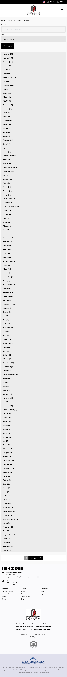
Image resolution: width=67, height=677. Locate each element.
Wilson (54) (7, 226)
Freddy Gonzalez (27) (10, 410)
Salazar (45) (7, 269)
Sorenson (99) (7, 109)
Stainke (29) (7, 386)
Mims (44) (6, 273)
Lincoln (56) (7, 214)
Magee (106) (7, 93)
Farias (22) (6, 492)
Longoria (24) (7, 464)
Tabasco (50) (7, 245)
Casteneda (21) (8, 503)
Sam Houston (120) (9, 77)
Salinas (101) (7, 97)
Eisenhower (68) (8, 171)
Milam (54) (6, 222)
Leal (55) (6, 218)
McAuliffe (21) (8, 507)
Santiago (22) (7, 472)
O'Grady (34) (7, 339)
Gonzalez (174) (8, 62)
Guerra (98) (6, 113)
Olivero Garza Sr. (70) (10, 167)
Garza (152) (7, 66)
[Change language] (44, 1)
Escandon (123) (8, 73)
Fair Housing (47, 629)
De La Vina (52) (8, 238)
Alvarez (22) (7, 488)
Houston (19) (7, 539)
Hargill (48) (7, 249)
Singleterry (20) (8, 527)
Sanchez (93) (7, 124)
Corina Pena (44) (8, 277)
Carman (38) (7, 312)
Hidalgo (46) (7, 257)
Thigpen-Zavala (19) (9, 535)
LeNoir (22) (6, 476)
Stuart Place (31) (8, 367)
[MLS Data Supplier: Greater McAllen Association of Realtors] (33, 661)
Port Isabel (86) (8, 140)
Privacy (18, 629)
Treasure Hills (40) (9, 304)
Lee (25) (5, 441)
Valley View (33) (8, 343)
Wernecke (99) (8, 105)
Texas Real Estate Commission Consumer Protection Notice (33, 626)
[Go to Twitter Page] (17, 568)
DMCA (30, 629)
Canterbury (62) (8, 202)
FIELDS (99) (7, 101)
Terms (24, 629)
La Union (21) (7, 515)
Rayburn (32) (7, 355)
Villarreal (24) (7, 449)
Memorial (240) (8, 54)
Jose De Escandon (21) (10, 519)
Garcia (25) (6, 425)
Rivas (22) (6, 484)
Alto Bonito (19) (8, 546)
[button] (7, 46)
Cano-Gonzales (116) (10, 85)
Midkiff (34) (7, 331)
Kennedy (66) (7, 179)
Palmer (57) (7, 210)
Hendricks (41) (8, 292)
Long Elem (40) (8, 296)
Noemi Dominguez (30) (10, 374)
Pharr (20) (6, 531)
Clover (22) (6, 500)
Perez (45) (6, 265)
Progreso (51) (7, 242)
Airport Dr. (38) (8, 308)
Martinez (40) (7, 300)
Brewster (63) (7, 191)
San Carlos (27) (8, 414)
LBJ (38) (5, 316)
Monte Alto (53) (8, 234)
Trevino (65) (7, 187)
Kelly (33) (6, 351)
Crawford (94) (7, 120)
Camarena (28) (8, 406)
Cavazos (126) (7, 70)
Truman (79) (7, 152)
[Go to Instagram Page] (8, 568)
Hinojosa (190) (8, 58)
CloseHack (38, 637)
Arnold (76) (6, 159)
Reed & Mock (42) (9, 285)
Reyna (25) (6, 429)
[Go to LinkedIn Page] (21, 568)
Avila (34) (6, 335)
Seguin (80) (6, 148)
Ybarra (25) (6, 445)
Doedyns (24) (7, 453)
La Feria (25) (7, 437)
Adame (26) (7, 421)
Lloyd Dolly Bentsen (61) (11, 206)
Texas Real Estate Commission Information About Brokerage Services (33, 623)
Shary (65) (6, 183)
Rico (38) (6, 320)
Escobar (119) (7, 81)
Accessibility (38, 629)
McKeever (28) (8, 398)
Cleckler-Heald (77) (9, 156)
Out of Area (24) (8, 460)
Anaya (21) (6, 523)
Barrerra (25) (7, 433)
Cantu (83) (6, 144)
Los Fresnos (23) (8, 468)
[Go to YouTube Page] (12, 568)
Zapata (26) (7, 417)
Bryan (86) (6, 136)
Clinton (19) (7, 550)
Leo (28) (5, 402)
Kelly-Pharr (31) (8, 363)
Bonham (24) (7, 457)
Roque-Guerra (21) (9, 511)
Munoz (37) (6, 324)
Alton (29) (6, 390)
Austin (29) (6, 378)
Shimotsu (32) (7, 359)
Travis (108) (7, 89)
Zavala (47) (6, 253)
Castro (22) (6, 496)
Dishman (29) (7, 394)
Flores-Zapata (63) (9, 199)
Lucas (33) (6, 347)
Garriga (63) (7, 195)
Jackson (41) (7, 288)
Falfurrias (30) (7, 371)
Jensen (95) (6, 116)
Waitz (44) (6, 281)
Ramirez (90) (7, 128)
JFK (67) (5, 175)
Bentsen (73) (7, 163)
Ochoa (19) (6, 543)
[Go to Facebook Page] (4, 568)
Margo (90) (6, 132)
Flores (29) (6, 382)
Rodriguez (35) (8, 328)
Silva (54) (6, 230)
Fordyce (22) (7, 480)
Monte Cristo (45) (9, 261)
